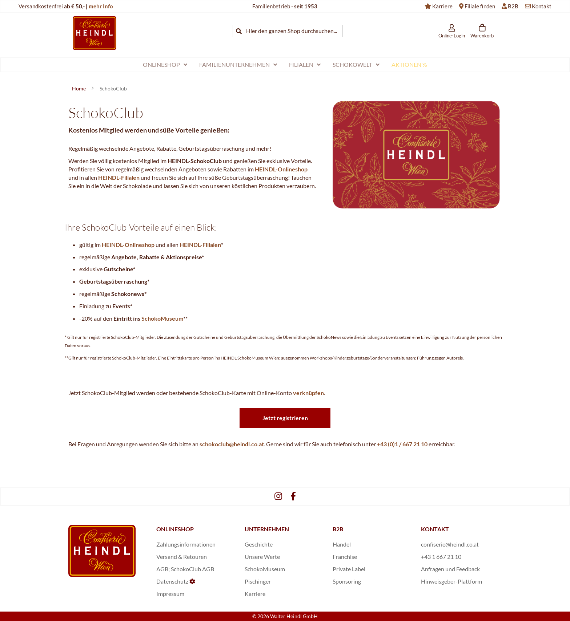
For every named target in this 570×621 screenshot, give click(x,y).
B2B (513, 6)
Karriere (442, 6)
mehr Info (101, 6)
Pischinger (258, 581)
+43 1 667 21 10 (441, 556)
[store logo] (94, 33)
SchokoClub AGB (192, 568)
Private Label (349, 568)
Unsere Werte (262, 556)
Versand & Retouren (181, 556)
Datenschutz (172, 581)
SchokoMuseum (162, 318)
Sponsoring (347, 581)
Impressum (170, 593)
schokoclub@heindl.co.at (232, 444)
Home (79, 88)
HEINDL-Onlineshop (281, 169)
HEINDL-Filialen (119, 177)
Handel (342, 544)
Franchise (345, 556)
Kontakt (541, 6)
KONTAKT (435, 528)
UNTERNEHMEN (267, 528)
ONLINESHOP (175, 528)
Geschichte (259, 544)
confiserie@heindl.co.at (450, 544)
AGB (162, 568)
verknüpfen (308, 392)
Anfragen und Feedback (450, 568)
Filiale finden (480, 6)
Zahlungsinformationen (186, 544)
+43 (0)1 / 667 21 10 (402, 444)
